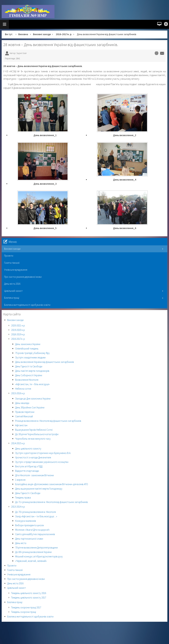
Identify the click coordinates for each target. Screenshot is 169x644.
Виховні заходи (42, 34)
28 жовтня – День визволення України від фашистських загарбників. (60, 44)
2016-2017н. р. (64, 34)
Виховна (23, 34)
